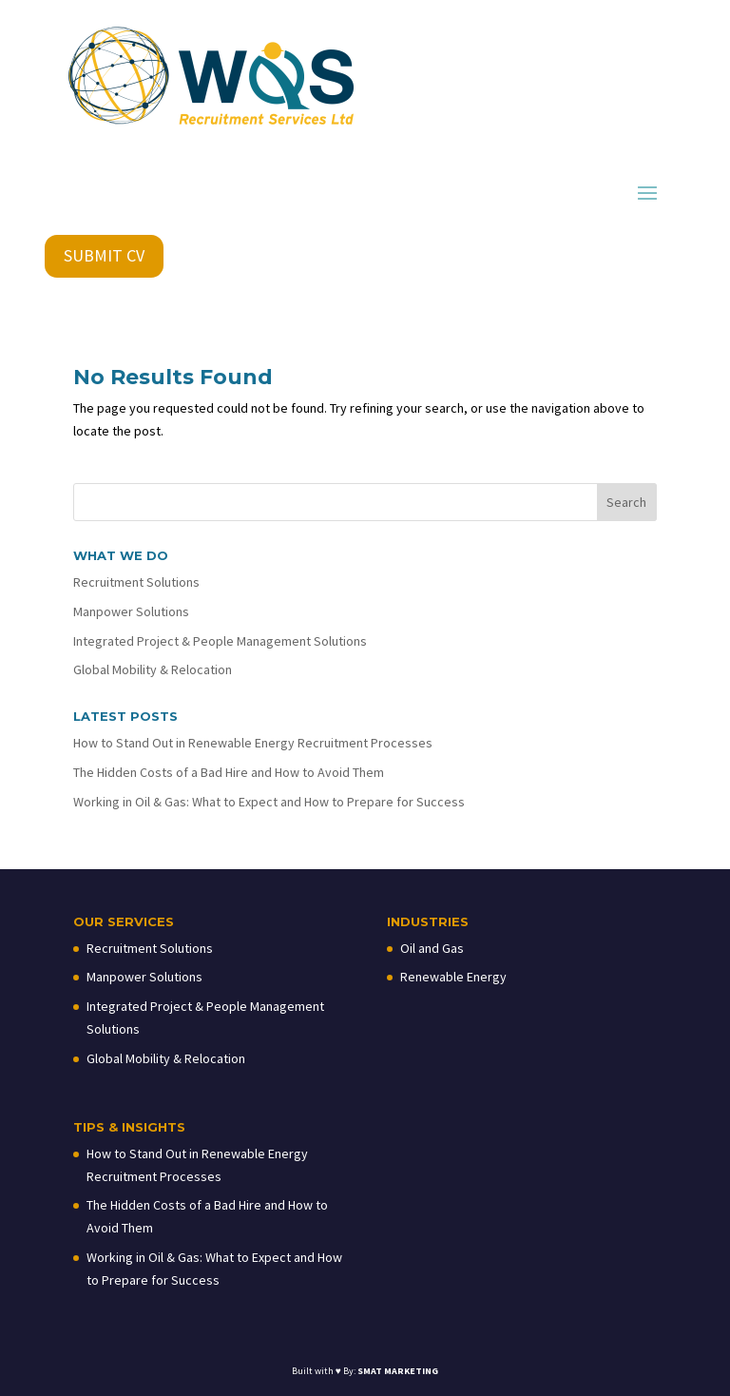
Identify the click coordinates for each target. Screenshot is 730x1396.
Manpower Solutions (131, 611)
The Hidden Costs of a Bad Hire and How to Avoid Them (228, 772)
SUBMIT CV (104, 255)
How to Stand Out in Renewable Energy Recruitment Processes (252, 742)
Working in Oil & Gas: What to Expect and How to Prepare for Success (269, 801)
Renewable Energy (453, 976)
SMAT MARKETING (397, 1371)
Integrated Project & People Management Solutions (220, 641)
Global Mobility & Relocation (152, 669)
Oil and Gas (432, 948)
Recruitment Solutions (136, 582)
